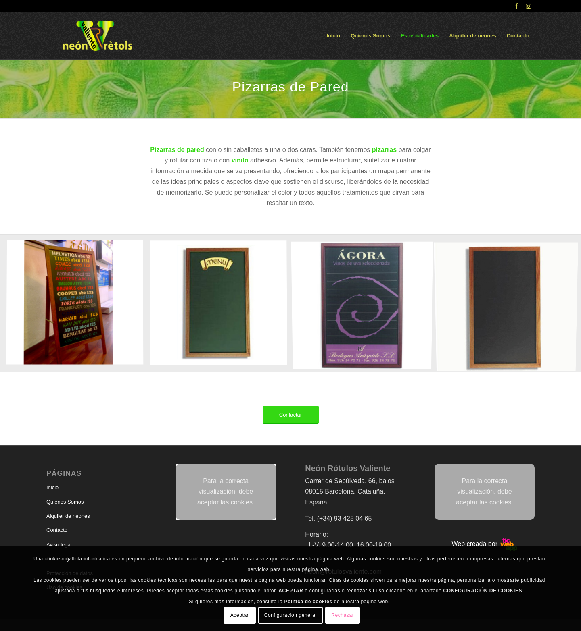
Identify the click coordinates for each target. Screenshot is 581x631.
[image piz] (221, 306)
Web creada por (484, 543)
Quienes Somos (65, 502)
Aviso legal (59, 545)
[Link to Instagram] (528, 6)
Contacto (56, 530)
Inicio (52, 487)
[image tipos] (78, 306)
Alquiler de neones (68, 516)
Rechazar (342, 615)
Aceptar (239, 615)
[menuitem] (333, 35)
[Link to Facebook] (516, 6)
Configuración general (290, 615)
